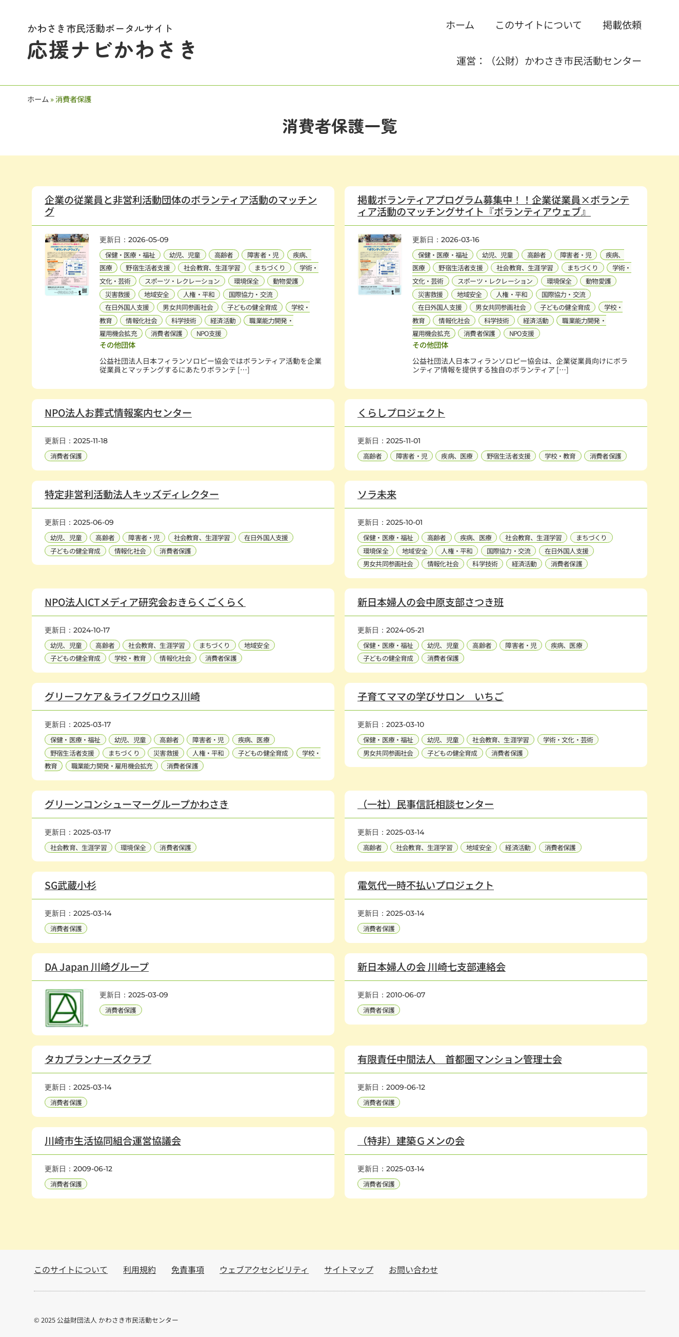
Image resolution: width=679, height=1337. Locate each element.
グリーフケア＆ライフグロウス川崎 (122, 696)
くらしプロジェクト (401, 412)
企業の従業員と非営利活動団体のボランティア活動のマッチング (181, 205)
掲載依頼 (622, 24)
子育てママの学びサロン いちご (430, 696)
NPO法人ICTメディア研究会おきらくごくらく (145, 602)
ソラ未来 (376, 494)
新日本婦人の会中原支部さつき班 (430, 602)
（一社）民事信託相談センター (425, 804)
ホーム (460, 24)
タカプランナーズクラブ (98, 1059)
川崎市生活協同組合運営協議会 (113, 1140)
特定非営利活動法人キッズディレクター (132, 494)
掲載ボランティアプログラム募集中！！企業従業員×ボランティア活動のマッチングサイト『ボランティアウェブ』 (493, 205)
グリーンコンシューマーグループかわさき (137, 804)
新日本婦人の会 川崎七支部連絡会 (431, 966)
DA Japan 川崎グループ (97, 966)
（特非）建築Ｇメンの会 (411, 1140)
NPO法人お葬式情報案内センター (118, 412)
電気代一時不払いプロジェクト (425, 885)
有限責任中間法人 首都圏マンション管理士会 (459, 1059)
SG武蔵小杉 (70, 885)
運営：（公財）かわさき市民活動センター (549, 60)
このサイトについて (538, 24)
